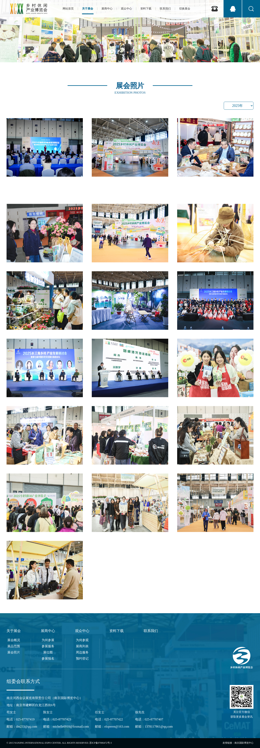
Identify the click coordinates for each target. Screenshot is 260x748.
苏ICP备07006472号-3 (100, 742)
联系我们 (151, 631)
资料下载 (116, 631)
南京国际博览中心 (243, 742)
